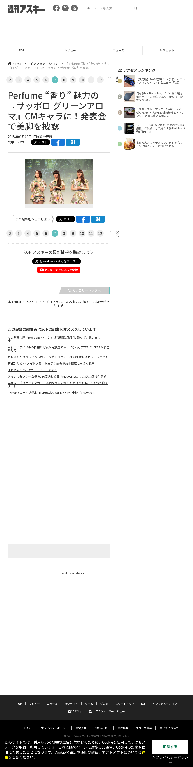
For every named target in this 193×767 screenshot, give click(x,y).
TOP (24, 50)
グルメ (104, 699)
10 (82, 80)
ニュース (121, 50)
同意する (170, 747)
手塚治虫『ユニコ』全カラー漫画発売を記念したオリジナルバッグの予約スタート (58, 384)
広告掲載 (123, 724)
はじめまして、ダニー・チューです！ (32, 370)
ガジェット (71, 699)
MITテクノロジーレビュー (107, 707)
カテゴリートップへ (84, 290)
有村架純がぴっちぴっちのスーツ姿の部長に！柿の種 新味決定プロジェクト (58, 356)
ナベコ (19, 142)
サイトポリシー (23, 724)
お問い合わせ (102, 724)
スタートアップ (124, 699)
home (14, 63)
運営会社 (80, 724)
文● (11, 142)
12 (100, 80)
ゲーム (89, 699)
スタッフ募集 (144, 724)
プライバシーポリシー (54, 724)
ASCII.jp (75, 707)
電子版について (169, 724)
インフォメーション (44, 63)
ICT (143, 699)
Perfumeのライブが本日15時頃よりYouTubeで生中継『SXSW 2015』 (53, 392)
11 (91, 80)
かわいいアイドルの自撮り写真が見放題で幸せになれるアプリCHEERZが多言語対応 (58, 349)
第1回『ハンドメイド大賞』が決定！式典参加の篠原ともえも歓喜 (51, 363)
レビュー (72, 50)
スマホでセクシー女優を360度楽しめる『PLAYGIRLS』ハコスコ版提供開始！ (58, 376)
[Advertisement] (96, 28)
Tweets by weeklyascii (72, 573)
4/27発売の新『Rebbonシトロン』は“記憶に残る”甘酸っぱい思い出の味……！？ (54, 339)
